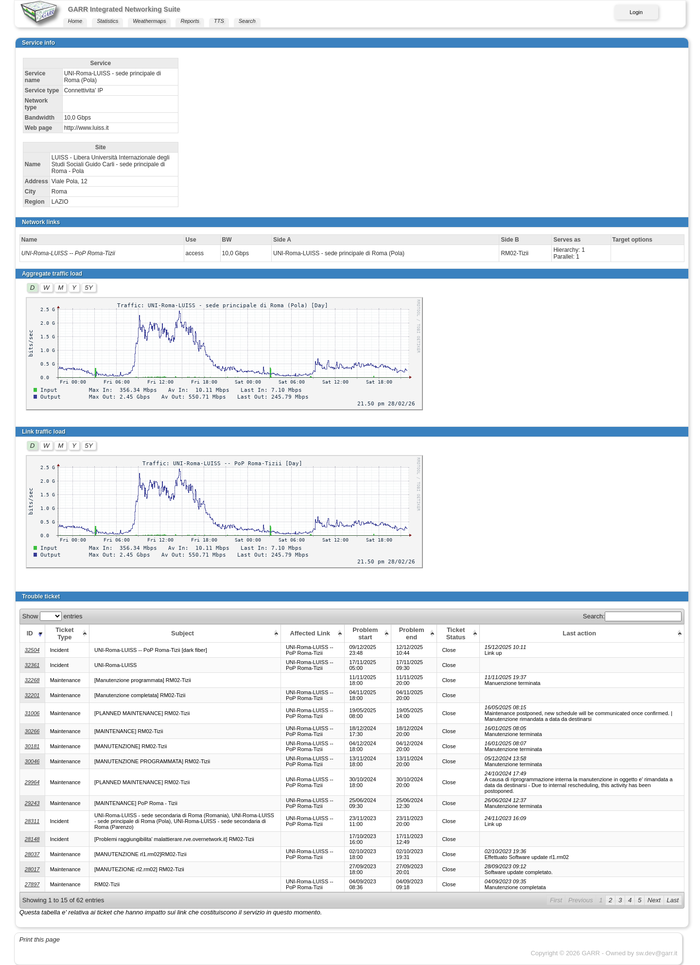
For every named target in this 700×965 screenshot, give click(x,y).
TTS (219, 21)
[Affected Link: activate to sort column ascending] (312, 633)
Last (673, 900)
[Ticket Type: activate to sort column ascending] (67, 633)
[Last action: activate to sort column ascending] (581, 633)
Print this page (39, 939)
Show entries (52, 616)
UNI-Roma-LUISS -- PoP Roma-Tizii (68, 253)
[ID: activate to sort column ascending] (32, 633)
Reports (189, 21)
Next (654, 900)
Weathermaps (149, 21)
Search (247, 21)
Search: (632, 616)
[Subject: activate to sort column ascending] (185, 633)
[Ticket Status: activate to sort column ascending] (458, 633)
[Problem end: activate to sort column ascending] (414, 633)
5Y (89, 287)
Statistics (107, 21)
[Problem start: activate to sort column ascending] (367, 633)
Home (75, 21)
